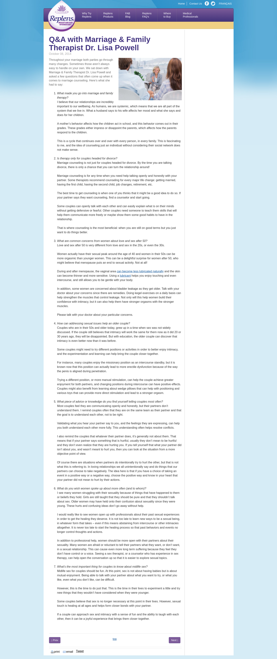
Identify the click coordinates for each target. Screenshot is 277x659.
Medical (190, 15)
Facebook (207, 3)
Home (181, 3)
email (68, 651)
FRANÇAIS (225, 3)
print (55, 651)
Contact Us (195, 3)
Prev (54, 640)
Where (167, 15)
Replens (108, 15)
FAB (127, 15)
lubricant (125, 275)
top (115, 639)
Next (174, 640)
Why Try (86, 15)
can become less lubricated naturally (140, 271)
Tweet (80, 651)
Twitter (213, 3)
